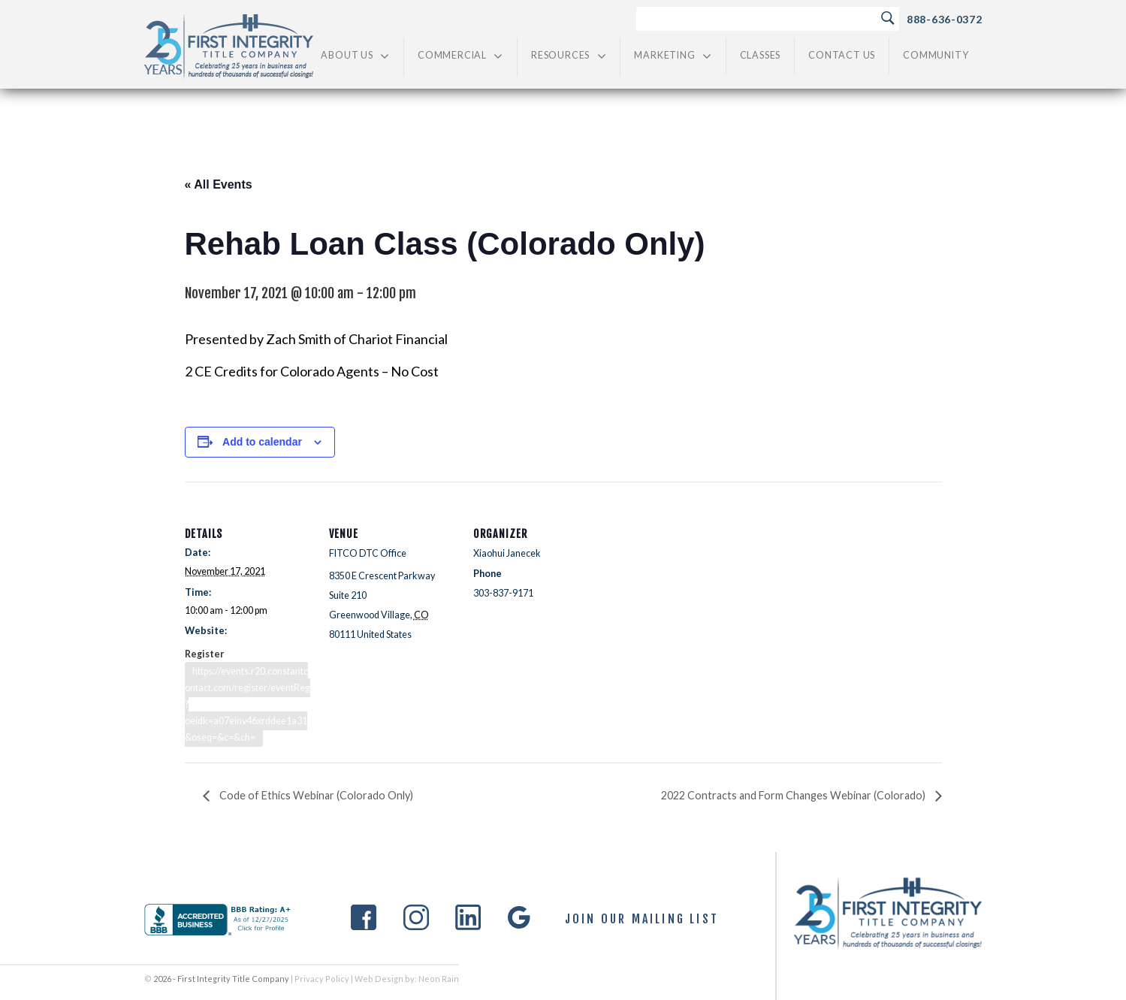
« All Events (218, 184)
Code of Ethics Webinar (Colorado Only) (315, 795)
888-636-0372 (944, 19)
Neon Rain (438, 978)
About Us (355, 56)
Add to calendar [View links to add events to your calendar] (262, 442)
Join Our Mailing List (642, 920)
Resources (568, 56)
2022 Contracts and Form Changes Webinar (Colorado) (794, 795)
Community (935, 55)
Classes (760, 55)
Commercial (460, 56)
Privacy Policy (321, 978)
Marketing (672, 56)
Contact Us (841, 55)
